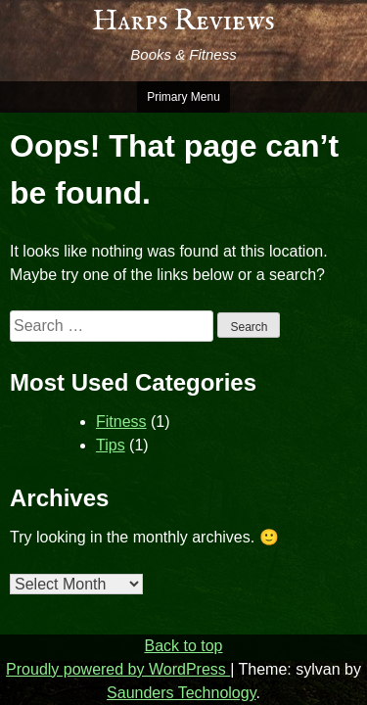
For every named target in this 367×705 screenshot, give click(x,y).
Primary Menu (183, 97)
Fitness (121, 421)
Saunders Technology (181, 692)
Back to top (183, 645)
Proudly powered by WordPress (118, 669)
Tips (110, 445)
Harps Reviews (183, 21)
